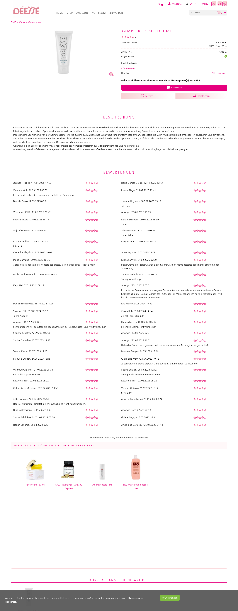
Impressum (126, 564)
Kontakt (124, 583)
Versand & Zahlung (97, 551)
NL (206, 3)
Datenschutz (127, 570)
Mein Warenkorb (65, 564)
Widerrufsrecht (129, 577)
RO (202, 3)
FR (195, 3)
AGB (122, 557)
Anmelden (61, 551)
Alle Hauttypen (219, 73)
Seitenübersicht (129, 590)
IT (198, 3)
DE (187, 3)
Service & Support (96, 557)
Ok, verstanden (170, 597)
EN (191, 3)
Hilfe (88, 564)
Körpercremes (128, 68)
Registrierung (64, 557)
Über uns (125, 551)
